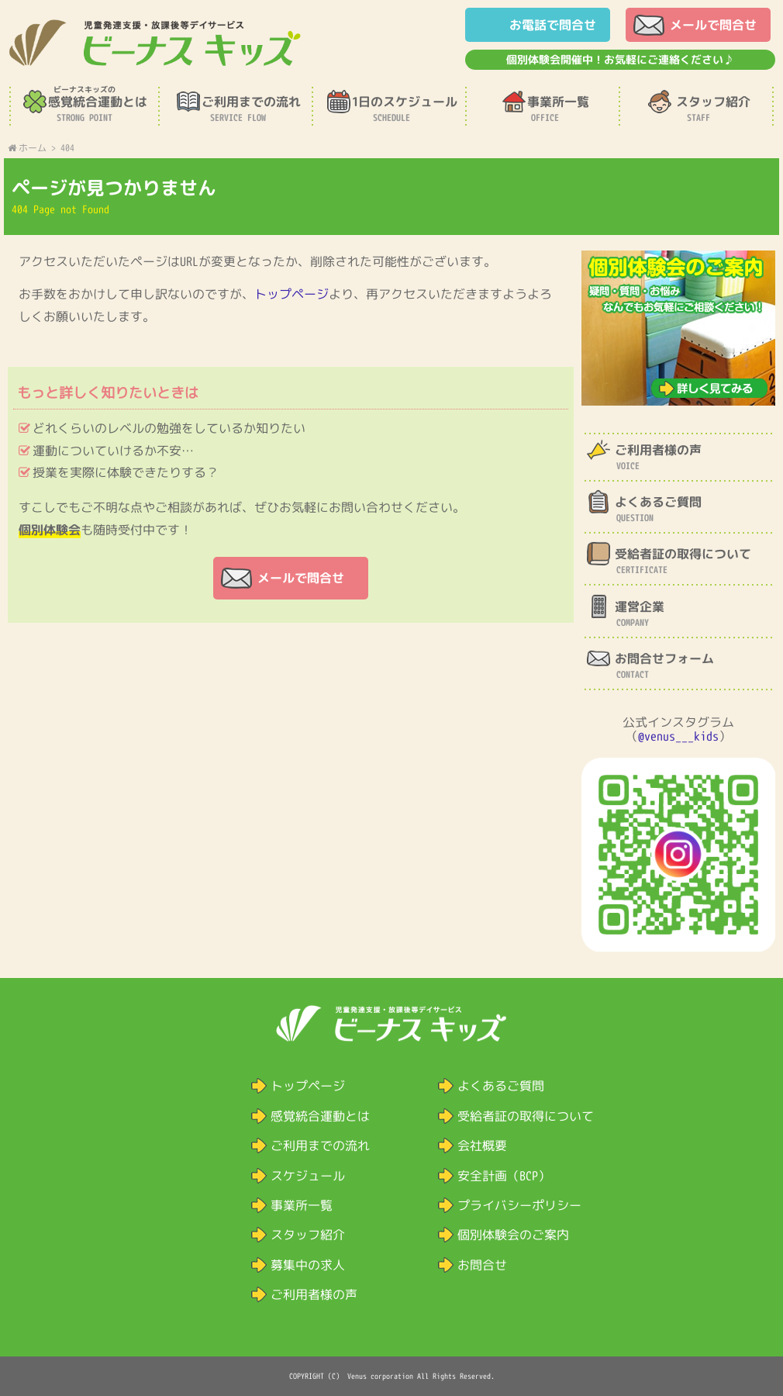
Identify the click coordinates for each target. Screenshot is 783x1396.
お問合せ (482, 1264)
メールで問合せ (713, 24)
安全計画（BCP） (503, 1175)
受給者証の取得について (525, 1116)
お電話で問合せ (552, 24)
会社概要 (482, 1145)
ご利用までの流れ (320, 1145)
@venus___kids (678, 736)
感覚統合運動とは (320, 1116)
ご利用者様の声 (314, 1294)
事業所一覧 (302, 1205)
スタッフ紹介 (308, 1234)
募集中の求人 (308, 1264)
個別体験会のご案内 (513, 1234)
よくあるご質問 (500, 1085)
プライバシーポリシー (519, 1205)
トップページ (291, 293)
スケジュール (308, 1175)
